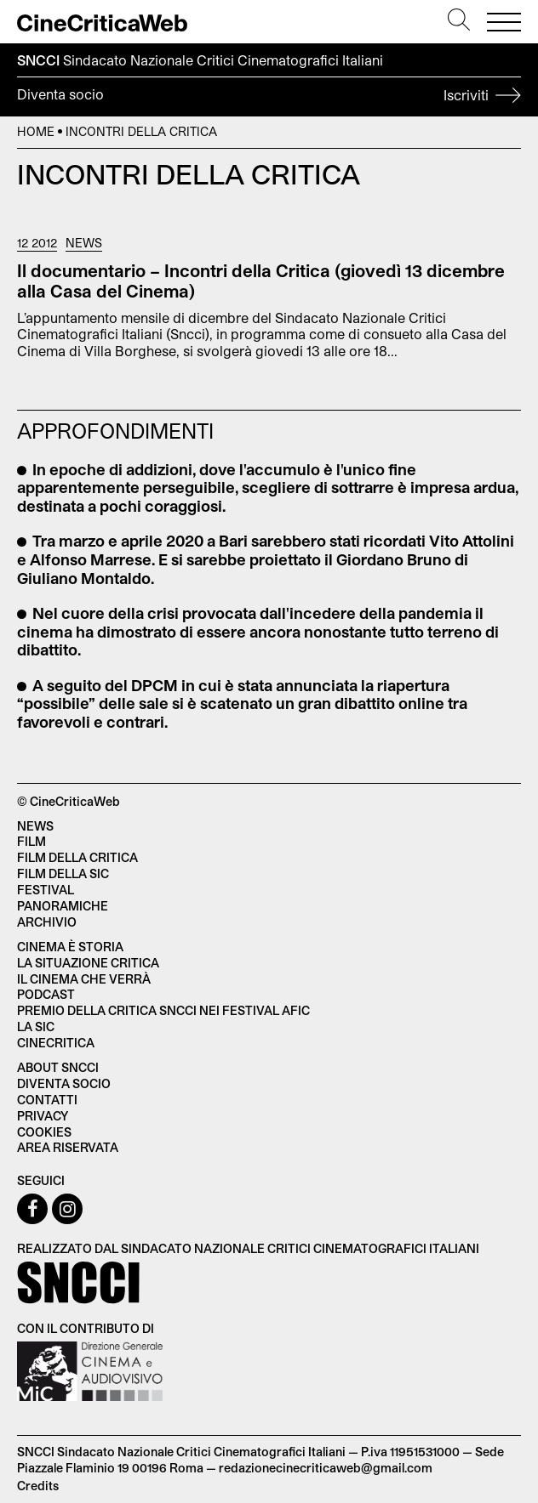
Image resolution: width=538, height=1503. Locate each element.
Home (35, 131)
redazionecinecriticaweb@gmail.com (325, 1467)
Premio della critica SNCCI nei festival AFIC (163, 1010)
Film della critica (77, 857)
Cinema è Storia (70, 946)
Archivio (47, 922)
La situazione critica (88, 963)
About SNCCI (58, 1067)
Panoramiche (62, 906)
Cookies (44, 1132)
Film (31, 841)
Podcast (46, 994)
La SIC (35, 1026)
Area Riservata (67, 1147)
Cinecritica (55, 1042)
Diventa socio (269, 97)
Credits (38, 1485)
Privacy (42, 1116)
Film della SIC (63, 873)
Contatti (47, 1099)
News (84, 243)
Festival (45, 889)
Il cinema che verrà (84, 979)
